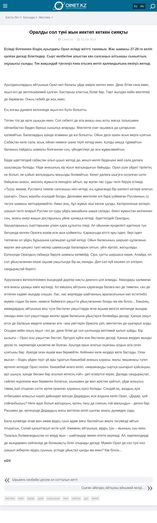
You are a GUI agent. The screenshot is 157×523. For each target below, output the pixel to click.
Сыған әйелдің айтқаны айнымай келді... (113, 488)
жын (65, 498)
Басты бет (12, 17)
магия (95, 498)
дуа (86, 498)
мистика (10, 498)
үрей (40, 498)
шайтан (76, 498)
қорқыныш (53, 498)
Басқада (29, 17)
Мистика (44, 17)
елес (21, 498)
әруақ (30, 498)
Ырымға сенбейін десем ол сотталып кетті (44, 479)
